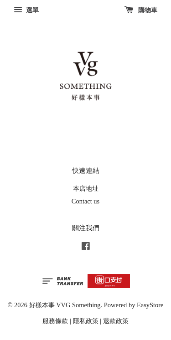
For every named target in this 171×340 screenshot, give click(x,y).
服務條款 (55, 321)
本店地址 (85, 188)
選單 (26, 10)
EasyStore (150, 305)
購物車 (141, 10)
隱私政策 (85, 321)
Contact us (85, 201)
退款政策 (116, 321)
